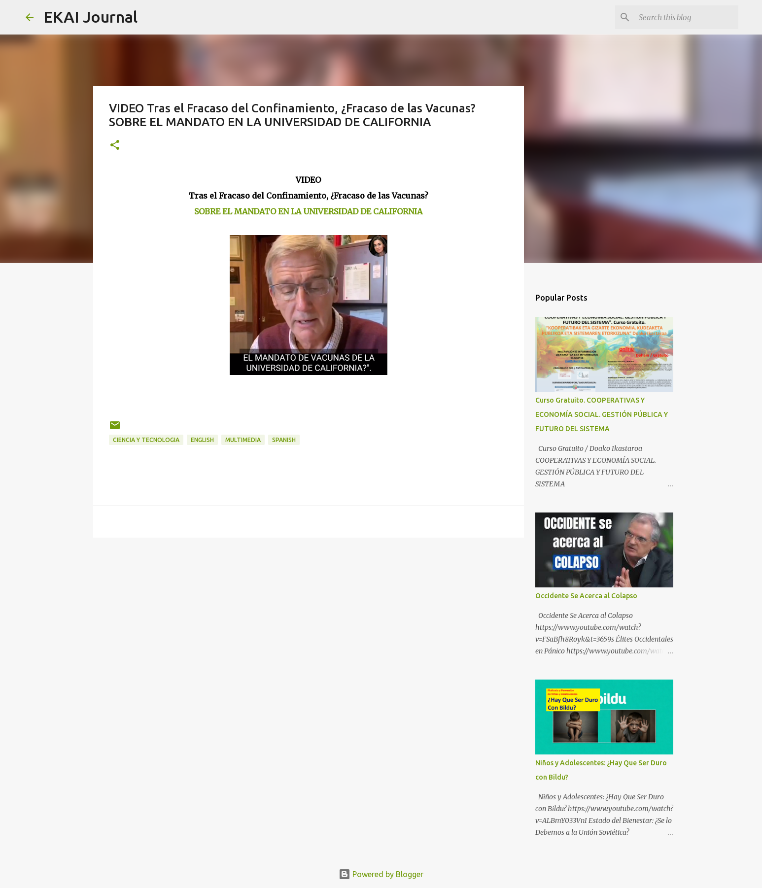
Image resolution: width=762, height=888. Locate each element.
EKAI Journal (90, 17)
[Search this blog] (686, 17)
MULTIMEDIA (243, 440)
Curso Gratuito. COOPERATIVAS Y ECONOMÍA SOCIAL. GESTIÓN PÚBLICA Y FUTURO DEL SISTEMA (601, 414)
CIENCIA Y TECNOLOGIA (146, 440)
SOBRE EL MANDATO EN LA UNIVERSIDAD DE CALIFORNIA (308, 211)
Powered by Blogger (381, 874)
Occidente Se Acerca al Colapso (586, 596)
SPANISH (284, 440)
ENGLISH (202, 440)
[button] (115, 145)
